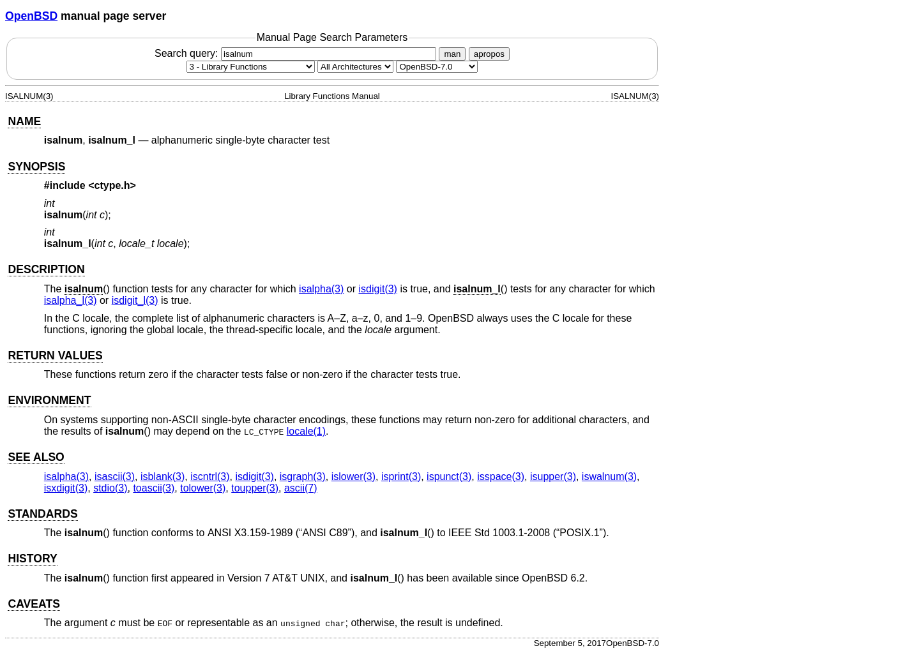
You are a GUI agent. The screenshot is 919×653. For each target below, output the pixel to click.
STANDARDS (42, 513)
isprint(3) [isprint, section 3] (401, 476)
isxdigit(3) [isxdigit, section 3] (65, 488)
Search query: (297, 53)
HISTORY (32, 558)
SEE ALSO (36, 457)
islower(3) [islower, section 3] (353, 476)
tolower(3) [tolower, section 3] (202, 488)
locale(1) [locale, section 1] (306, 431)
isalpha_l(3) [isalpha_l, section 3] (70, 300)
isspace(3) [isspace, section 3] (500, 476)
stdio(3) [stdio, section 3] (110, 488)
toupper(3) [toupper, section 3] (254, 488)
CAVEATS (33, 603)
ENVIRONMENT (49, 400)
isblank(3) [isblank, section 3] (163, 476)
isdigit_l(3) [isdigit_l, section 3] (135, 300)
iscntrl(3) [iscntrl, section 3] (209, 476)
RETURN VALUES (55, 355)
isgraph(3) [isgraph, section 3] (303, 476)
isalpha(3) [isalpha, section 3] (321, 288)
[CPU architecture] (355, 67)
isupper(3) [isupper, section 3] (553, 476)
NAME (24, 121)
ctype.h (112, 185)
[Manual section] (250, 67)
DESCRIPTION (46, 269)
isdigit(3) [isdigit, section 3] (377, 288)
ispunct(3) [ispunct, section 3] (449, 476)
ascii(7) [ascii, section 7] (300, 488)
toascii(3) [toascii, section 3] (153, 488)
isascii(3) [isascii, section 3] (115, 476)
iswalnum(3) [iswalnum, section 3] (609, 476)
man (452, 54)
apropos (489, 54)
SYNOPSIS (36, 166)
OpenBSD (31, 16)
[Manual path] (437, 67)
